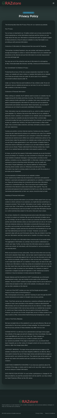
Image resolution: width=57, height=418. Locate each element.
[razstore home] (16, 3)
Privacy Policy (39, 413)
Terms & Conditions (50, 413)
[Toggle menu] (53, 3)
